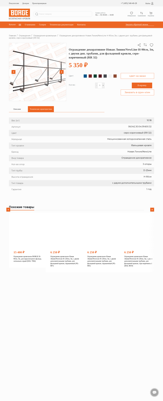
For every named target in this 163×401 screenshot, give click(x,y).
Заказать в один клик (137, 92)
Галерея (42, 25)
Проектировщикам (39, 3)
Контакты (81, 25)
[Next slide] (62, 72)
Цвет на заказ (137, 76)
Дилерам (25, 3)
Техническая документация (61, 25)
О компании (30, 25)
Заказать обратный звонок (137, 24)
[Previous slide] (13, 72)
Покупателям (14, 3)
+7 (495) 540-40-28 (129, 3)
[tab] (17, 109)
